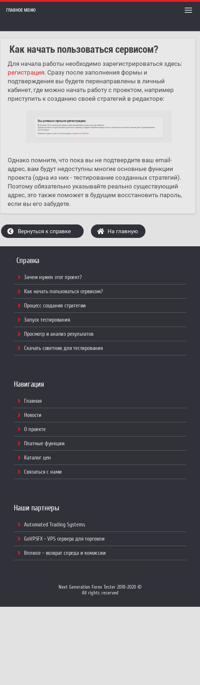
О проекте (34, 429)
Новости (32, 415)
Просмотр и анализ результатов (58, 334)
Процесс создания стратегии (55, 305)
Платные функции (44, 443)
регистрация (26, 72)
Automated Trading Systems (54, 524)
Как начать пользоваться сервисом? (63, 291)
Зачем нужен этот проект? (52, 277)
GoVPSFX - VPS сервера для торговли (64, 538)
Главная (33, 401)
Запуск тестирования (47, 319)
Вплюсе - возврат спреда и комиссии (64, 553)
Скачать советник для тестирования (63, 348)
